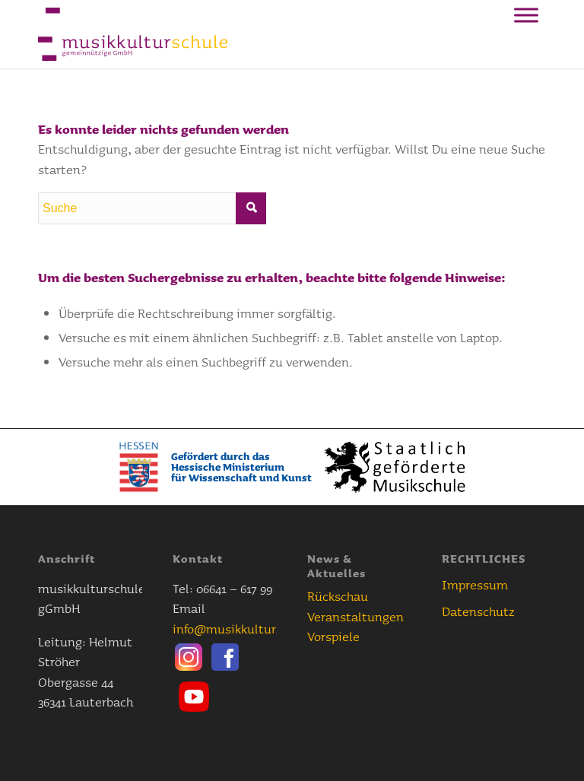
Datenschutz (478, 611)
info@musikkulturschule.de (252, 628)
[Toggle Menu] (526, 15)
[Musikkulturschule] (132, 34)
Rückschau (337, 595)
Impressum (475, 584)
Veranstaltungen (355, 616)
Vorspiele (333, 636)
